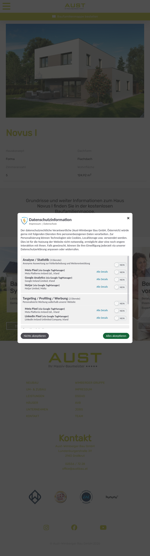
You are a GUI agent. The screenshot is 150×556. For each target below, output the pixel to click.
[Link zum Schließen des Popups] (128, 219)
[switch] (120, 264)
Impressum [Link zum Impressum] (35, 223)
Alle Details (102, 271)
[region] (75, 291)
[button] (116, 265)
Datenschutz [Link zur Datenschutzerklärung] (50, 223)
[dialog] (75, 278)
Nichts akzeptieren (35, 336)
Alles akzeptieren (116, 336)
